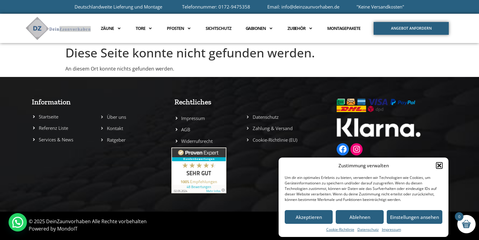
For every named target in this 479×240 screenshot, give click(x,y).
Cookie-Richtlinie (340, 229)
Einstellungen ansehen (414, 217)
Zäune (111, 28)
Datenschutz (368, 229)
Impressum (391, 229)
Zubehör (300, 28)
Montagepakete (343, 28)
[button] (439, 165)
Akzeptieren (309, 217)
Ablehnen (359, 217)
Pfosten (179, 28)
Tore (144, 28)
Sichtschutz (218, 28)
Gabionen (259, 28)
